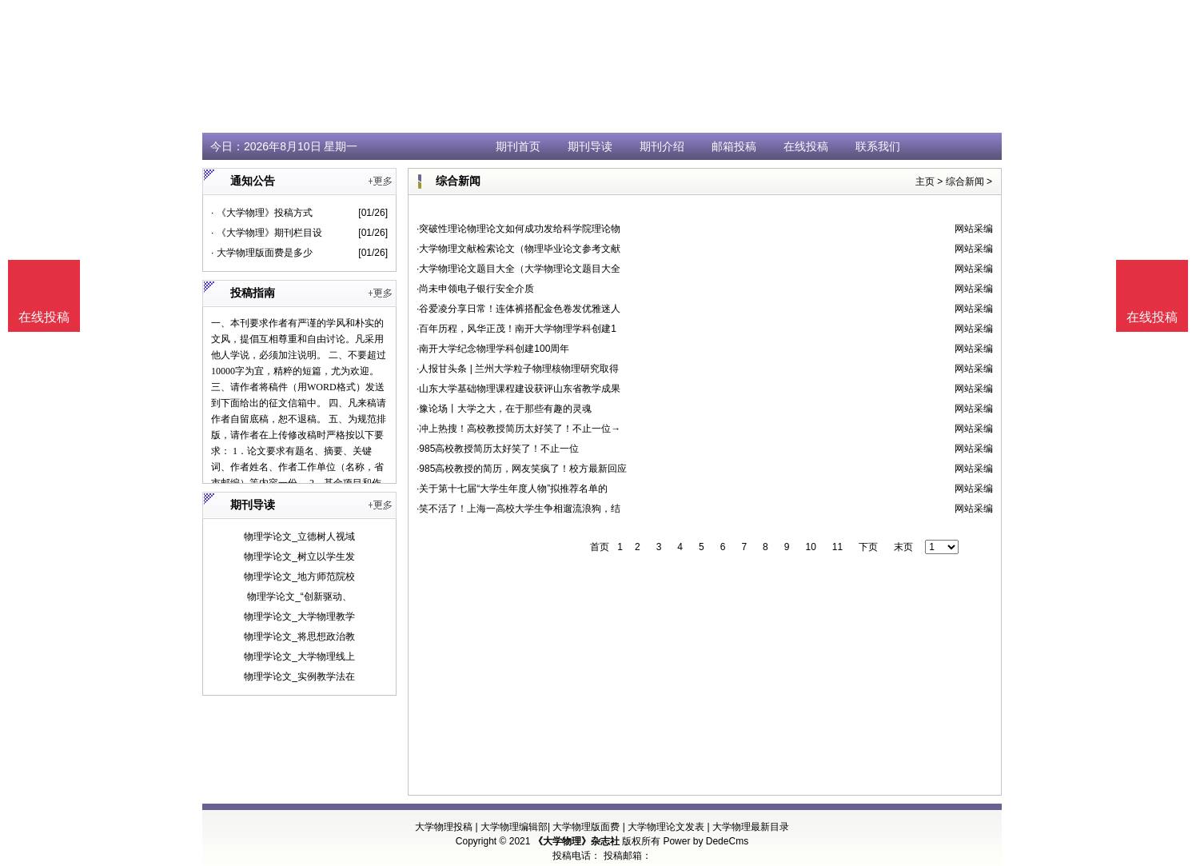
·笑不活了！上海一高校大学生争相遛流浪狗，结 (518, 508)
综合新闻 (965, 181)
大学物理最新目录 (750, 826)
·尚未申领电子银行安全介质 (475, 288)
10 (810, 547)
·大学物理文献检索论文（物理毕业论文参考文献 (518, 248)
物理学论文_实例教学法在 (299, 676)
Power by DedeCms (705, 841)
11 (837, 547)
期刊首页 (518, 146)
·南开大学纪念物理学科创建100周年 (493, 348)
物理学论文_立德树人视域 (299, 536)
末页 (903, 547)
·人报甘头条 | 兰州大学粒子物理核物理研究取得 (518, 368)
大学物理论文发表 (666, 826)
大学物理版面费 (586, 826)
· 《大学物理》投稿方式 (262, 212)
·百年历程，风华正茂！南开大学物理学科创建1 (516, 328)
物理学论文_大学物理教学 (299, 616)
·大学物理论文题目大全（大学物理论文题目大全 (518, 268)
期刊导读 (590, 146)
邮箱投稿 (734, 146)
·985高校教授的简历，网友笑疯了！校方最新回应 (522, 468)
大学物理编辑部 (514, 826)
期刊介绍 (662, 146)
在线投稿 (805, 146)
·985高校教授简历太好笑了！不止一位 (498, 448)
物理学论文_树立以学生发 (299, 556)
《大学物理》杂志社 (576, 841)
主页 (925, 181)
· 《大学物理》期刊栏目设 (266, 232)
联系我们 (877, 146)
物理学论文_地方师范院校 (299, 576)
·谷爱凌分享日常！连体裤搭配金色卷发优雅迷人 (518, 308)
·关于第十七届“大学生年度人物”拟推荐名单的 (512, 488)
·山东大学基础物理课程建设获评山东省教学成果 (518, 388)
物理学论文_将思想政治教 (299, 636)
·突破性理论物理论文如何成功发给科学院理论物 (518, 228)
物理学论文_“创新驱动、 (299, 596)
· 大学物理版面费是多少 (262, 252)
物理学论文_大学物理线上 (299, 656)
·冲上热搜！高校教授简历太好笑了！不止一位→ (518, 428)
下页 (868, 547)
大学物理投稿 (443, 826)
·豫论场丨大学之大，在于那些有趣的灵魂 (504, 408)
